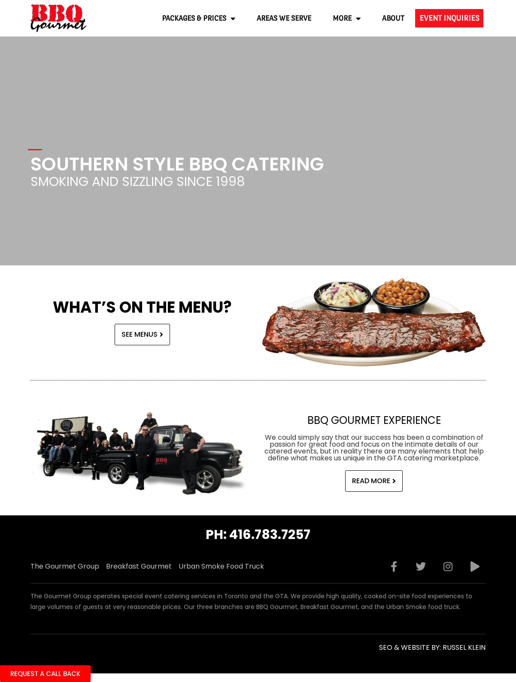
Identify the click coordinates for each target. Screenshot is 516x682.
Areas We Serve (284, 18)
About (393, 18)
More (347, 18)
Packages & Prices (198, 18)
